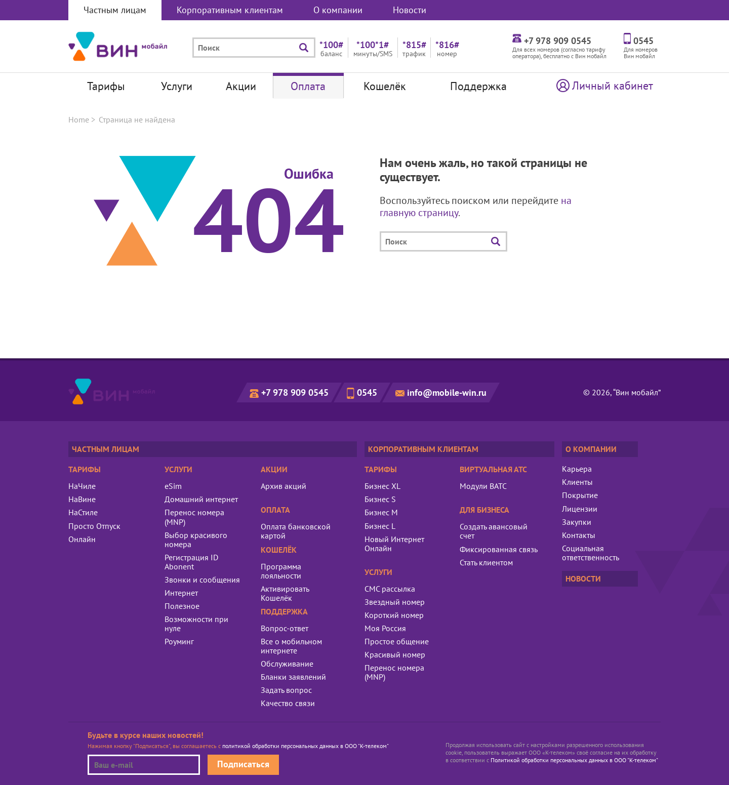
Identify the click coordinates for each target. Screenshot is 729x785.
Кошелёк (384, 86)
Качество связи (288, 703)
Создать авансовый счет (494, 531)
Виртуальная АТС (493, 469)
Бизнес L (379, 525)
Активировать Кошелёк (285, 593)
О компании (337, 10)
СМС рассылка (389, 588)
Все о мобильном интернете (291, 646)
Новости (409, 10)
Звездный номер (394, 601)
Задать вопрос (286, 689)
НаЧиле (82, 485)
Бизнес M (381, 512)
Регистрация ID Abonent (191, 562)
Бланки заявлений (293, 676)
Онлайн (82, 539)
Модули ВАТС (483, 485)
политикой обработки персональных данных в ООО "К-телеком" (305, 746)
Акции (241, 86)
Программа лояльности (281, 571)
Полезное (182, 605)
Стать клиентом (486, 562)
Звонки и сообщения (202, 579)
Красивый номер (394, 654)
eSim (173, 485)
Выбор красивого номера (196, 539)
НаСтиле (83, 512)
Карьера (577, 468)
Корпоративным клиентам (230, 10)
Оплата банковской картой (296, 531)
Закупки (576, 521)
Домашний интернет (201, 499)
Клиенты (577, 481)
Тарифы (106, 86)
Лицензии (579, 508)
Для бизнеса (484, 510)
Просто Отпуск (94, 525)
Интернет (181, 592)
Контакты (578, 535)
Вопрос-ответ (284, 628)
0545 (367, 392)
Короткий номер (394, 614)
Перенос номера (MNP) (194, 517)
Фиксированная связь (499, 549)
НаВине (82, 499)
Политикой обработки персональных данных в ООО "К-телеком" (574, 760)
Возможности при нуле (196, 623)
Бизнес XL (382, 485)
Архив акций (283, 485)
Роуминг (179, 641)
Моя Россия (385, 628)
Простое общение (396, 641)
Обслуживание (287, 663)
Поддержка (478, 86)
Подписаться (243, 764)
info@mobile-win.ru (447, 392)
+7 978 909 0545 (295, 392)
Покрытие (580, 495)
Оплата (308, 86)
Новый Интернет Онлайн (394, 543)
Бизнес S (380, 499)
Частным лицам (115, 10)
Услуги (176, 86)
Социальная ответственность (590, 553)
